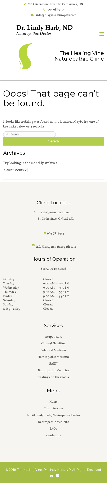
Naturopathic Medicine (53, 371)
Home (53, 402)
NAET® (53, 364)
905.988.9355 (56, 10)
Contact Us (53, 436)
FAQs (53, 429)
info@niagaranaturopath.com (56, 15)
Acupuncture (53, 337)
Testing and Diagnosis (53, 377)
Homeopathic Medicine (54, 357)
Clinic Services (54, 409)
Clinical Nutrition (53, 344)
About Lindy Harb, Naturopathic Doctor (53, 415)
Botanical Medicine (53, 350)
